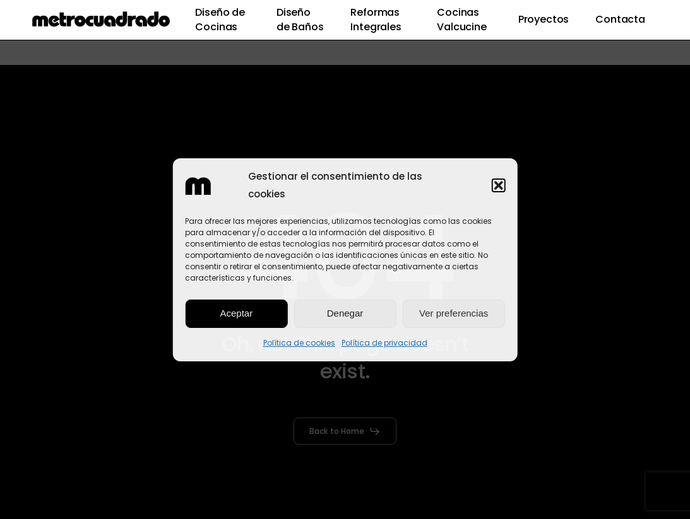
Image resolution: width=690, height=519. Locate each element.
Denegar (345, 313)
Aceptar (236, 313)
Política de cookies (299, 342)
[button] (498, 185)
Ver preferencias (453, 313)
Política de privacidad (384, 342)
